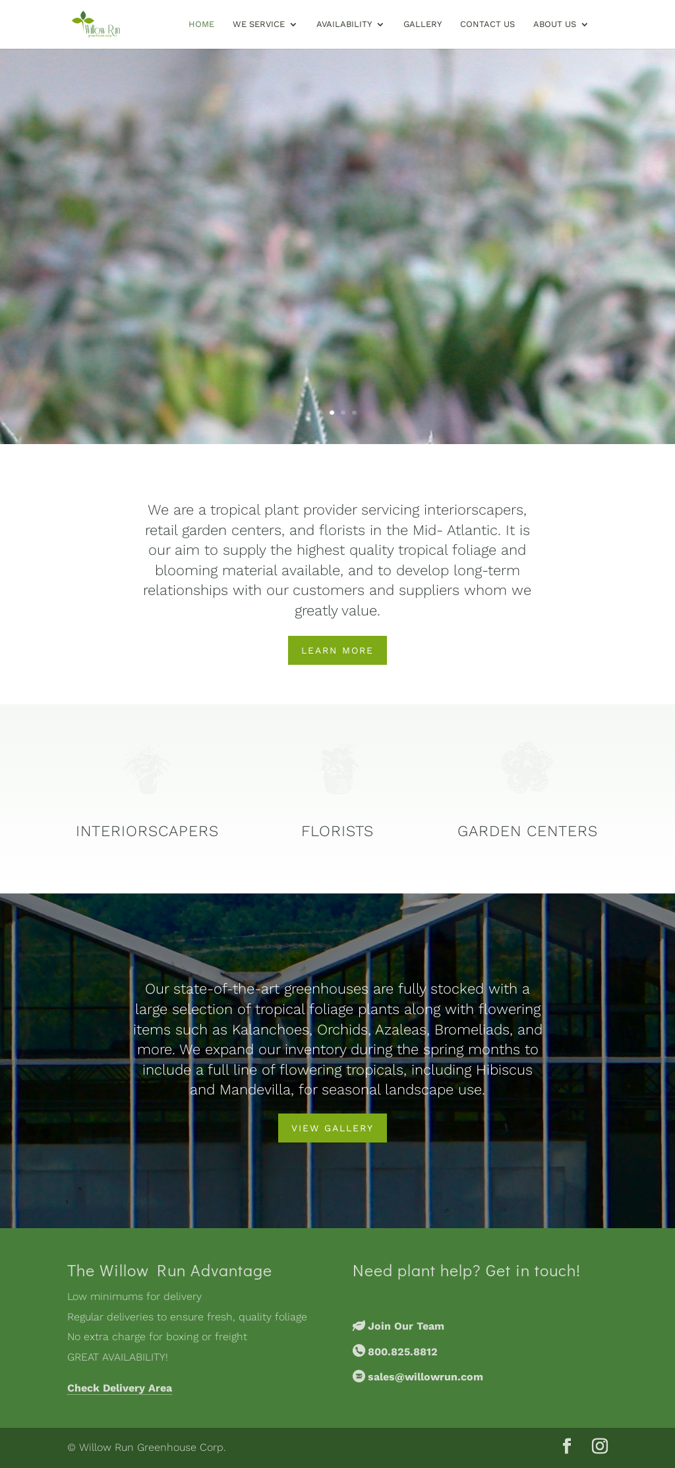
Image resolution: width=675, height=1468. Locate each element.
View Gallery (332, 1128)
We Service (259, 24)
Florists (337, 831)
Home (201, 24)
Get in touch (531, 1270)
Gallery (422, 24)
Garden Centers (527, 831)
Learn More (337, 650)
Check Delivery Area (119, 1388)
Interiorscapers (147, 831)
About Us (554, 24)
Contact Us (487, 24)
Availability (344, 24)
